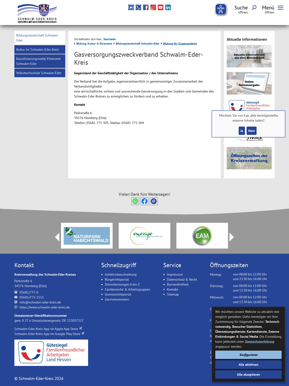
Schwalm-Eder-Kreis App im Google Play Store (49, 334)
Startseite (109, 39)
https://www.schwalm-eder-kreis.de (45, 307)
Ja (241, 131)
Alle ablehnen (248, 364)
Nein (251, 131)
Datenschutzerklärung (259, 341)
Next (233, 237)
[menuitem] (39, 38)
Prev (55, 237)
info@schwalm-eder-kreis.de (40, 302)
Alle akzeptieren (248, 374)
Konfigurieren (248, 355)
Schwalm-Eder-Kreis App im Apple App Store (48, 329)
